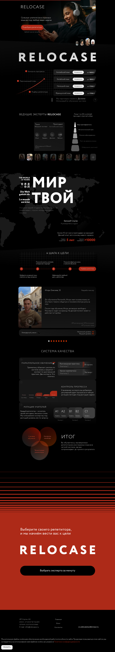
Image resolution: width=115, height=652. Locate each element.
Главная (58, 619)
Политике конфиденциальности (67, 642)
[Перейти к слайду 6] (61, 341)
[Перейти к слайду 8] (66, 341)
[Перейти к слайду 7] (63, 341)
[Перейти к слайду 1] (48, 341)
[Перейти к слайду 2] (51, 341)
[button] (32, 27)
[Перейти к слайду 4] (56, 341)
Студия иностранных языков (88, 627)
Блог (58, 623)
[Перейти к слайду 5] (58, 341)
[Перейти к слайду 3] (53, 341)
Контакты (58, 627)
